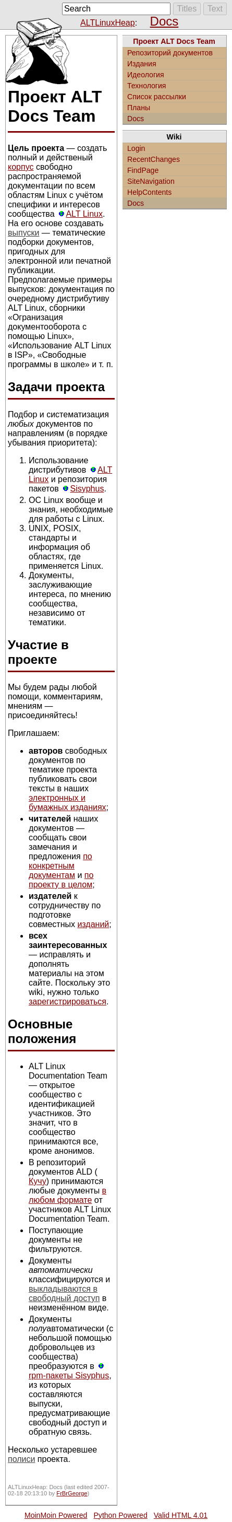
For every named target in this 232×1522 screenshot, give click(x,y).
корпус (20, 166)
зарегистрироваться (67, 1001)
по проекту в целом (61, 880)
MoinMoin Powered (56, 1515)
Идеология (145, 75)
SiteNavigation (151, 181)
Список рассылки (156, 96)
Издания (141, 64)
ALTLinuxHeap (107, 22)
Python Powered (120, 1515)
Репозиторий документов (170, 53)
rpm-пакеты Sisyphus (69, 1375)
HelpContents (149, 192)
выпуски (23, 232)
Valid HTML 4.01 (180, 1515)
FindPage (142, 170)
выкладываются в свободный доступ (64, 1293)
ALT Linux (84, 213)
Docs (164, 21)
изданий (93, 924)
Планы (138, 107)
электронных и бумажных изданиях (67, 802)
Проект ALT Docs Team (174, 41)
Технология (146, 85)
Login (136, 148)
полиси (21, 1459)
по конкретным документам (60, 866)
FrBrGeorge (71, 1493)
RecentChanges (153, 159)
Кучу (37, 1181)
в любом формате (67, 1195)
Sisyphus (87, 488)
